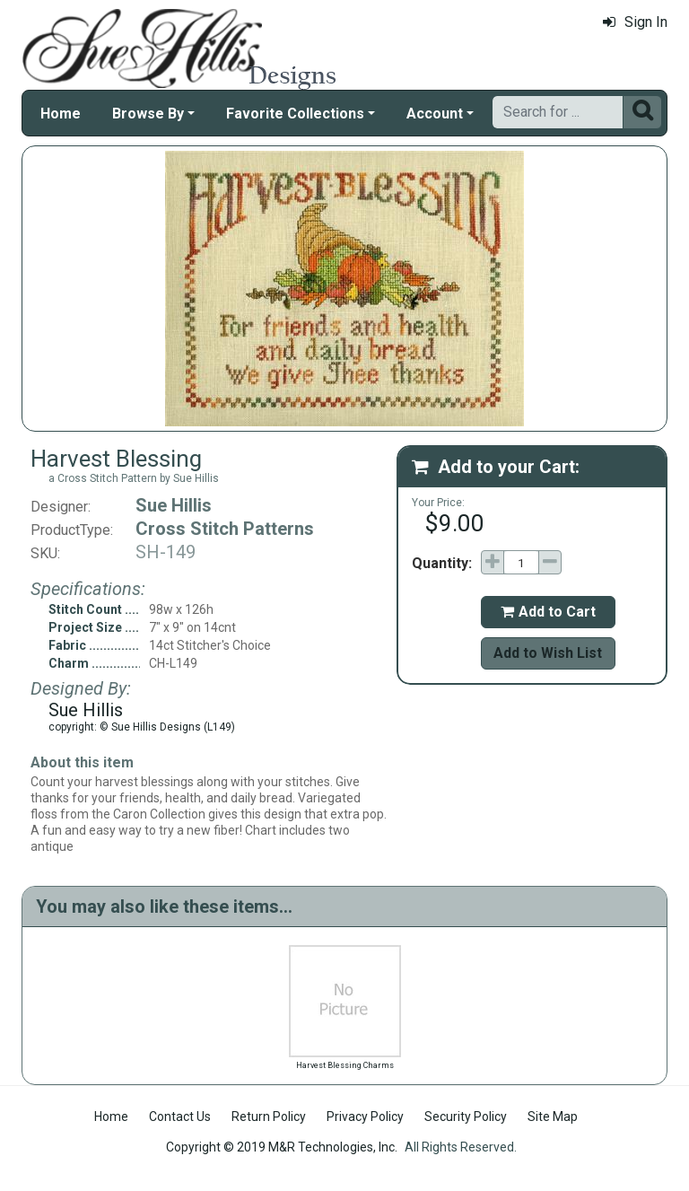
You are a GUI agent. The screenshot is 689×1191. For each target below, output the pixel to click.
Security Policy (465, 1116)
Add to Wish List (547, 652)
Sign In (635, 22)
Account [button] (434, 113)
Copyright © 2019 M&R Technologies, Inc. (281, 1147)
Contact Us (180, 1116)
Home (60, 113)
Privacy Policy (365, 1116)
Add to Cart (548, 611)
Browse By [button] (148, 113)
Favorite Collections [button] (295, 113)
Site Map (553, 1116)
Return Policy (268, 1116)
